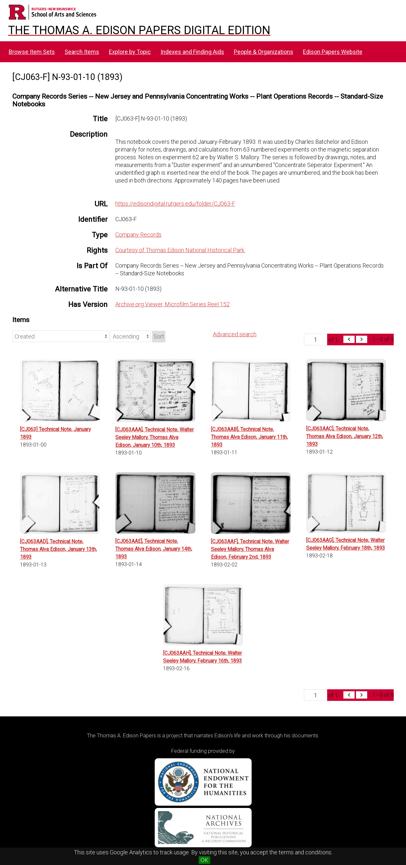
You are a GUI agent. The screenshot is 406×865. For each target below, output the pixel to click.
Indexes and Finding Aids (192, 51)
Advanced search (234, 334)
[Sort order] (130, 336)
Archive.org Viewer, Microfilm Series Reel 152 (172, 304)
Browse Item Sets (32, 51)
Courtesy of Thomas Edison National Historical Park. (180, 250)
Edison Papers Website (332, 51)
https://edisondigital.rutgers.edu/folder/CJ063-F (175, 203)
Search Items (82, 51)
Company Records (138, 234)
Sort (158, 336)
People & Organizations (263, 51)
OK (204, 860)
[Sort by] (60, 336)
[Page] (315, 339)
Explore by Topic (130, 51)
